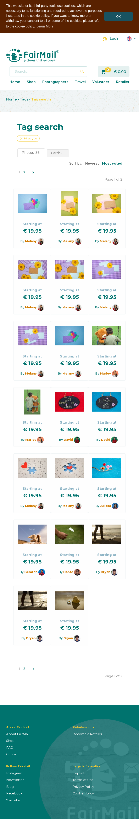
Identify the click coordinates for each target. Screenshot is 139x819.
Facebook (14, 793)
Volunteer (100, 82)
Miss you (28, 138)
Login (114, 39)
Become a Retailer (87, 734)
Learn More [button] (45, 26)
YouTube (13, 800)
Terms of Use (83, 780)
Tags (24, 99)
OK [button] (118, 16)
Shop (31, 82)
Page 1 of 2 (113, 179)
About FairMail (17, 734)
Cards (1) (58, 153)
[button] (131, 38)
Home (15, 82)
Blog (10, 786)
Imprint (78, 773)
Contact (12, 754)
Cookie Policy (83, 793)
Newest (92, 163)
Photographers (55, 82)
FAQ (9, 747)
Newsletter (15, 780)
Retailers (123, 82)
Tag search (41, 99)
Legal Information (87, 766)
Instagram (14, 773)
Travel (80, 82)
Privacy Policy (83, 786)
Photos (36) (31, 152)
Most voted (112, 163)
